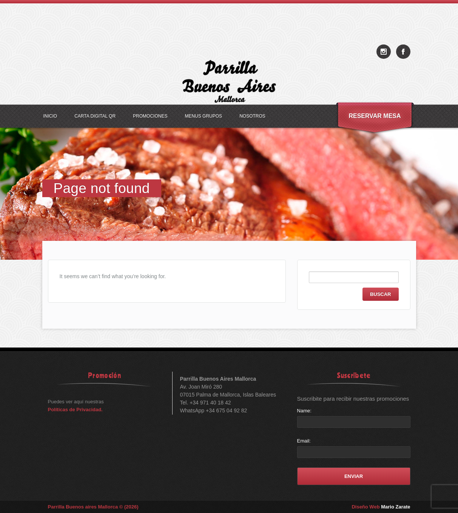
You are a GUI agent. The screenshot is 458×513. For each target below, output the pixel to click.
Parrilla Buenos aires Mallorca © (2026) (93, 507)
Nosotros (252, 116)
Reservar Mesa (375, 116)
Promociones (150, 116)
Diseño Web (381, 507)
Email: (304, 441)
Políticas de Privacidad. (75, 409)
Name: (304, 410)
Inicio (50, 116)
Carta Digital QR (95, 116)
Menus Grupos (203, 116)
